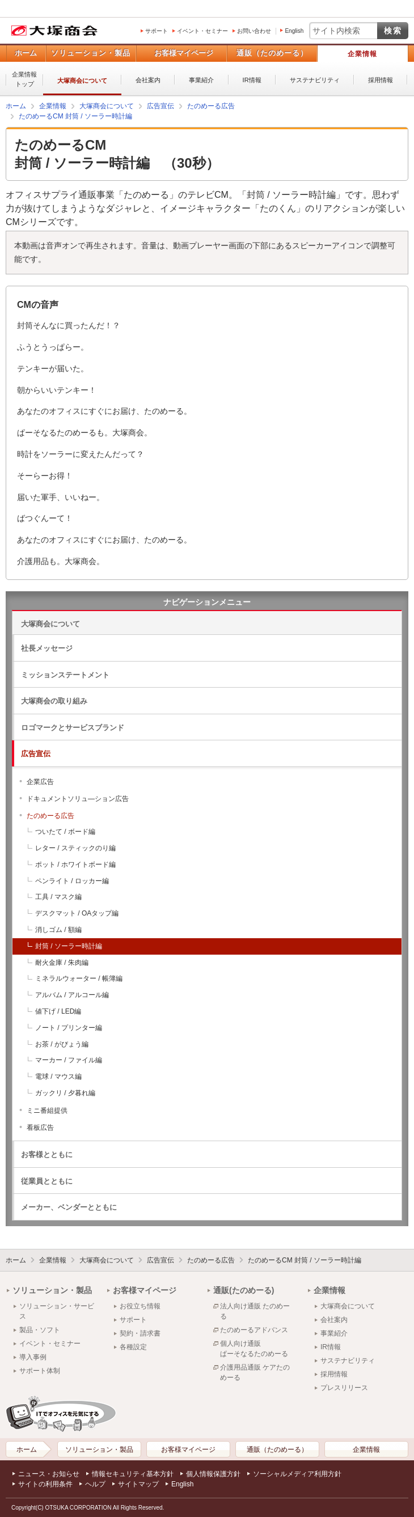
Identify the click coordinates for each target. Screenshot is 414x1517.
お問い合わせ (254, 31)
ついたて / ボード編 (65, 832)
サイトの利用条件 (45, 1484)
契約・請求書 (140, 1333)
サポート (156, 31)
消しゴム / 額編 (58, 930)
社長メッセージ (47, 648)
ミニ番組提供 (47, 1111)
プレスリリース (344, 1388)
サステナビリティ (315, 80)
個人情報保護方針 (213, 1474)
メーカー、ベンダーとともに (69, 1207)
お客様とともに (47, 1154)
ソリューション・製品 (90, 53)
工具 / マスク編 (58, 897)
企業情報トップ (24, 79)
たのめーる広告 (50, 816)
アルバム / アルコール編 (72, 995)
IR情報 (252, 80)
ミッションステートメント (65, 675)
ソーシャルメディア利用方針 (297, 1474)
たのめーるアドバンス (254, 1330)
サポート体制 (39, 1371)
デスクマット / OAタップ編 (77, 913)
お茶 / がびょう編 (61, 1044)
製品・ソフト (39, 1330)
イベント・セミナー (202, 31)
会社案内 (148, 80)
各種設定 (133, 1347)
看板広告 (40, 1128)
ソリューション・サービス (56, 1311)
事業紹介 (201, 80)
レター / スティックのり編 (75, 848)
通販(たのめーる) (243, 1290)
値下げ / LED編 (58, 1011)
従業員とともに (47, 1181)
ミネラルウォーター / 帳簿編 (78, 978)
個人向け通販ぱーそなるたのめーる (254, 1349)
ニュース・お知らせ (48, 1474)
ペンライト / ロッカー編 (72, 881)
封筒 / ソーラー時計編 (68, 946)
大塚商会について (82, 80)
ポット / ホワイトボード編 (75, 864)
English (294, 31)
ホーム (26, 53)
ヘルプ (95, 1484)
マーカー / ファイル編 (68, 1060)
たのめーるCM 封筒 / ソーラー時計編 (304, 1260)
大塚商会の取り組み (54, 701)
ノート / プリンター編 (68, 1028)
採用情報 (380, 80)
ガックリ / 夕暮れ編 (65, 1093)
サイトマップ (138, 1484)
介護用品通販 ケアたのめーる (255, 1372)
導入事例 (33, 1357)
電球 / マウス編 (58, 1076)
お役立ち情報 (140, 1306)
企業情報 (362, 54)
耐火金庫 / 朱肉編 (61, 963)
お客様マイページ (183, 53)
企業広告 (40, 782)
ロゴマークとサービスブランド (72, 727)
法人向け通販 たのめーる (255, 1311)
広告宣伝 (35, 753)
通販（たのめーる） (272, 53)
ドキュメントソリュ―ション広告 (78, 799)
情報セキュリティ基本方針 (133, 1474)
